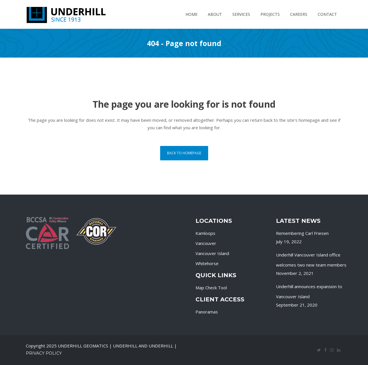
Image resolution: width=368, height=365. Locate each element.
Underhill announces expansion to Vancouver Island (309, 291)
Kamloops (205, 233)
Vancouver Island (212, 253)
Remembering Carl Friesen (302, 233)
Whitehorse (206, 263)
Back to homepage (184, 153)
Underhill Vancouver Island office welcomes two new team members (311, 260)
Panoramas (206, 312)
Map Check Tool (211, 287)
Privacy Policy (44, 353)
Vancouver (205, 243)
